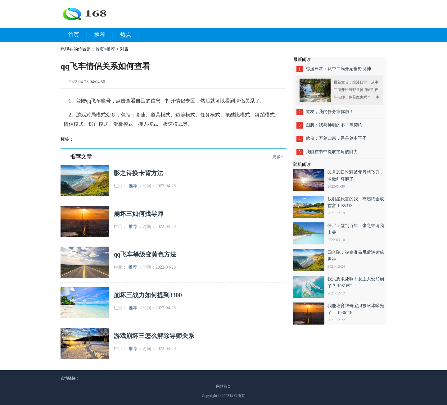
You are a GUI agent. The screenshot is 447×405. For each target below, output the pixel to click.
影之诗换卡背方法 (138, 173)
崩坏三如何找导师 (138, 213)
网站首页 (223, 386)
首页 (77, 35)
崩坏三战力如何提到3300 (148, 295)
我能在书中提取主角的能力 (332, 151)
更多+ (277, 156)
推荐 (103, 35)
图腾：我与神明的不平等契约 (334, 125)
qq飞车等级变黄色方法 (145, 254)
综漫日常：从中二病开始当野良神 (338, 68)
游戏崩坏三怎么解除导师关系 (154, 335)
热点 (129, 35)
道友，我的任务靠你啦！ (330, 111)
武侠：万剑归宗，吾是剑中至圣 (336, 138)
